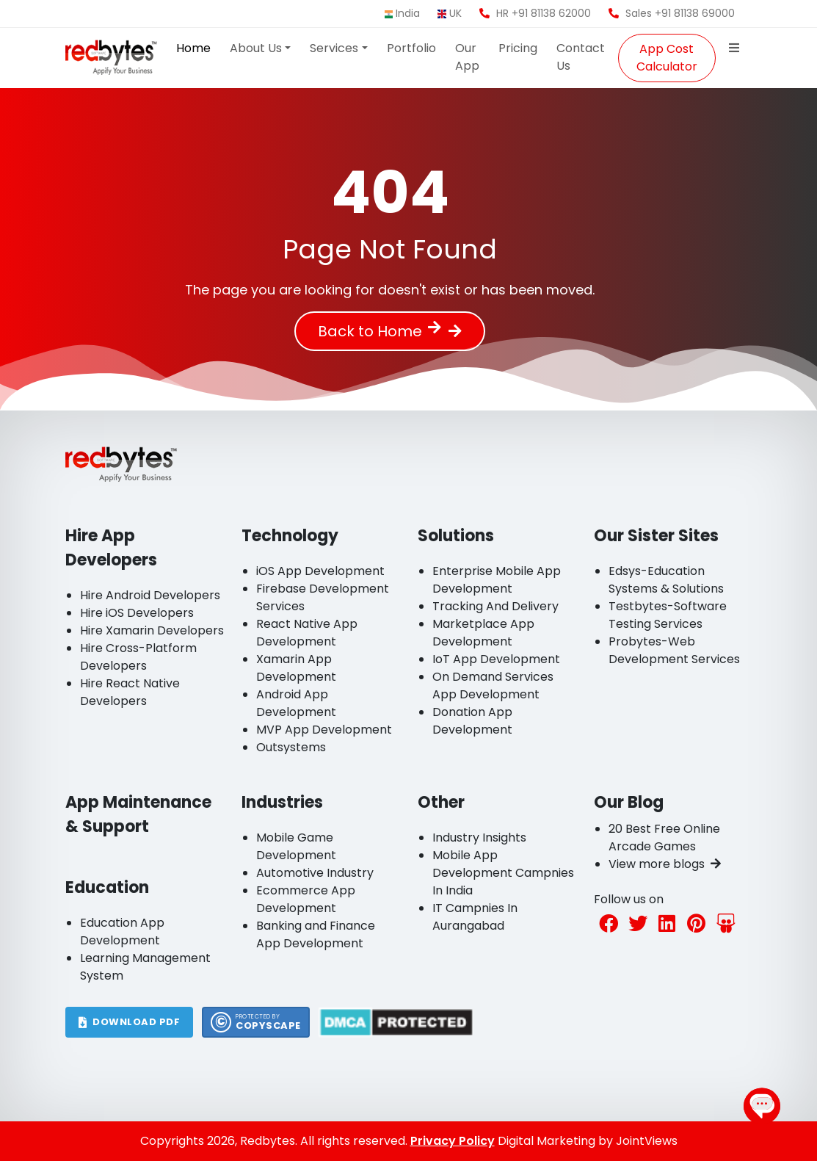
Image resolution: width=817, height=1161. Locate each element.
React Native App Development (306, 632)
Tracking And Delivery (495, 606)
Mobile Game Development (296, 846)
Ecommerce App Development (305, 899)
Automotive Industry (315, 872)
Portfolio (411, 48)
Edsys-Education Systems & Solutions (666, 580)
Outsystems (291, 747)
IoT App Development (496, 659)
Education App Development (122, 931)
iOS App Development (320, 571)
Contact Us (580, 57)
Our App (467, 57)
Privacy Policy (452, 1140)
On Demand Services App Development (492, 685)
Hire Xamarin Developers (152, 630)
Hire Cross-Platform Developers (138, 657)
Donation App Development (472, 721)
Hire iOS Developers (137, 612)
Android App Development (296, 703)
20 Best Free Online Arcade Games (664, 837)
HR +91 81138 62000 (535, 13)
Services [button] (334, 48)
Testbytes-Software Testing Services (668, 615)
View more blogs (665, 864)
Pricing (517, 48)
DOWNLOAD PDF (130, 1022)
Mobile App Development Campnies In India (503, 873)
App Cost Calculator (666, 57)
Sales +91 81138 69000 (672, 13)
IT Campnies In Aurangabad (475, 917)
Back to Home (379, 331)
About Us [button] (256, 48)
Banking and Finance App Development (315, 934)
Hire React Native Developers (130, 692)
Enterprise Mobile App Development (496, 580)
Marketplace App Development (483, 632)
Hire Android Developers (150, 595)
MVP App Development (324, 729)
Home (193, 48)
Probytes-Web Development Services (674, 650)
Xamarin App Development (296, 668)
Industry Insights (479, 837)
